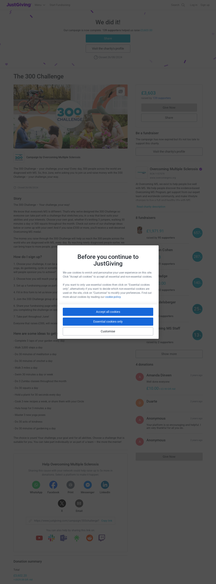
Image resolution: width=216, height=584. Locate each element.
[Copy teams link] (63, 538)
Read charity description (151, 206)
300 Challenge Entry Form (90, 292)
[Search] (178, 5)
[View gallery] (120, 91)
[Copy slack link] (51, 538)
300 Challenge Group (111, 299)
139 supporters (161, 98)
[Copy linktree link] (76, 539)
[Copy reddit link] (89, 538)
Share (108, 38)
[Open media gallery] (71, 116)
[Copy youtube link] (39, 538)
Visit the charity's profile (108, 48)
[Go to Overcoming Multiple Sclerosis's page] (142, 173)
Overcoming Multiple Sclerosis (61, 157)
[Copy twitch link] (101, 538)
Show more (172, 354)
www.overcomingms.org (163, 177)
